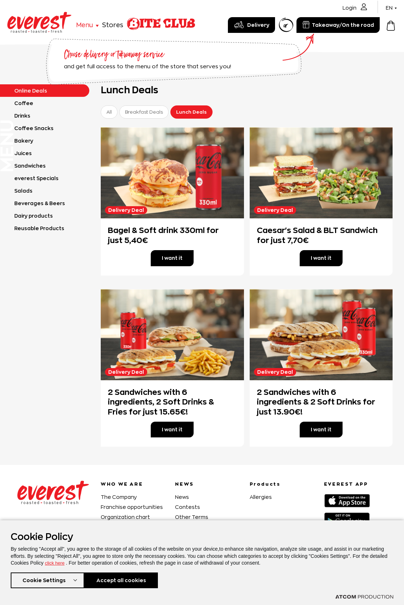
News (182, 497)
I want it (172, 258)
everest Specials (36, 178)
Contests (187, 507)
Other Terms (191, 517)
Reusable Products (39, 228)
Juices (23, 153)
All (109, 111)
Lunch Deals (191, 111)
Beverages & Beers (39, 203)
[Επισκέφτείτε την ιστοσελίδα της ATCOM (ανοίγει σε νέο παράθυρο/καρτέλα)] (364, 597)
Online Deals (30, 90)
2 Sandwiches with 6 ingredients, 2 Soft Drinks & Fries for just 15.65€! (161, 402)
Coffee (23, 103)
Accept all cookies (125, 579)
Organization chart (125, 517)
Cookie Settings (44, 579)
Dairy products (33, 215)
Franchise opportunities (132, 507)
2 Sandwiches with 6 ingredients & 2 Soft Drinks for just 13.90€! (316, 402)
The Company (119, 497)
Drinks (22, 115)
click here (55, 561)
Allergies (261, 497)
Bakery (23, 140)
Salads (23, 190)
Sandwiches (30, 165)
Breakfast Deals (144, 111)
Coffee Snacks (34, 128)
